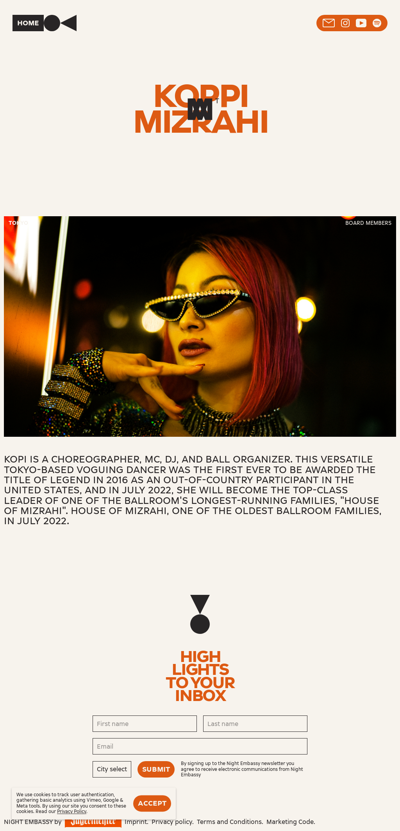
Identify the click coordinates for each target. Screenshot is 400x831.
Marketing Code (290, 822)
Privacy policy (172, 822)
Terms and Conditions (229, 822)
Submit (156, 769)
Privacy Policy (71, 812)
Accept (152, 803)
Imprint (136, 822)
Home (28, 23)
